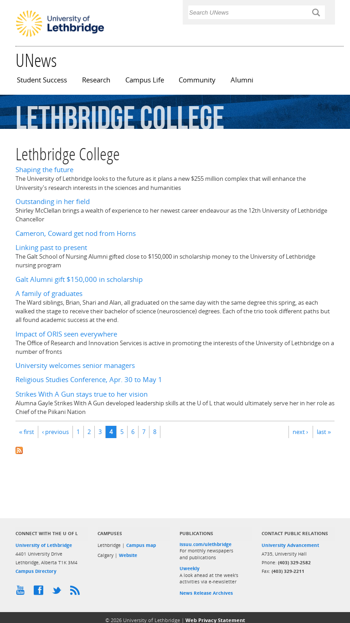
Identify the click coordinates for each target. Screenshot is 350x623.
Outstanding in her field (52, 201)
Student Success (42, 80)
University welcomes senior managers (75, 365)
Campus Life (144, 80)
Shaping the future (44, 169)
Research (96, 80)
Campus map (141, 545)
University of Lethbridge (43, 545)
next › (300, 432)
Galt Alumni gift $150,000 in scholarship (79, 279)
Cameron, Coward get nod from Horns (75, 233)
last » (324, 432)
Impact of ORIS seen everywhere (66, 334)
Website (128, 555)
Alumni (242, 80)
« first (26, 432)
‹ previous (55, 432)
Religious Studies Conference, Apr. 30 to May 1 (88, 379)
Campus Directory (36, 571)
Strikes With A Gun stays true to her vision (81, 394)
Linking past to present (51, 247)
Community (197, 80)
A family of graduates (48, 293)
